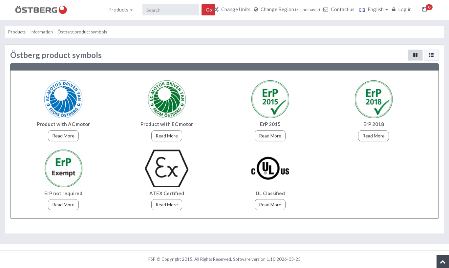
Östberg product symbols (82, 31)
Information (41, 31)
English (373, 9)
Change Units (232, 9)
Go (209, 9)
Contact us (339, 9)
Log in (403, 9)
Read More (63, 135)
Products (120, 9)
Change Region (287, 9)
